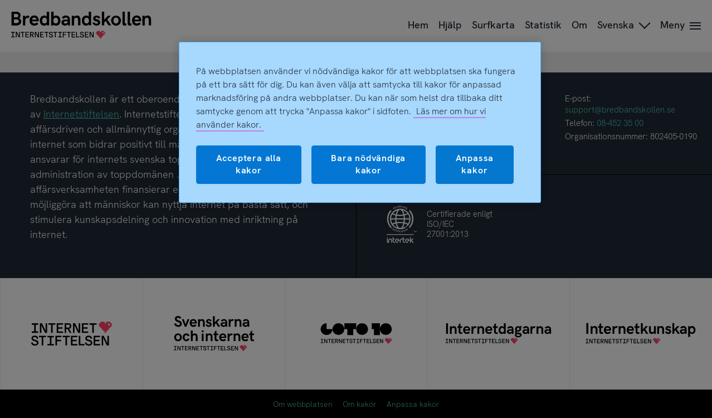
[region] (360, 122)
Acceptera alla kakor (248, 164)
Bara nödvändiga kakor (368, 164)
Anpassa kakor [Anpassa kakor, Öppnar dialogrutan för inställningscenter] (475, 164)
